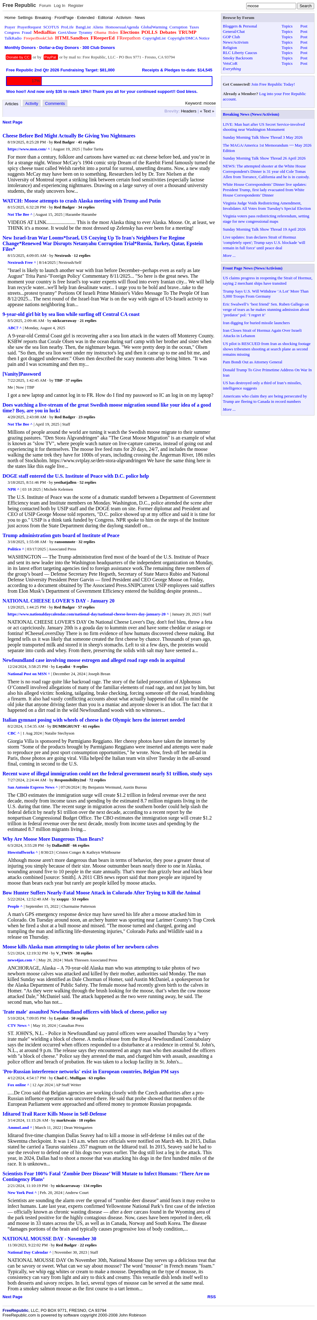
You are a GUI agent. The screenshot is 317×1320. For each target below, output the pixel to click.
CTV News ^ (19, 1025)
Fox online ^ (18, 1084)
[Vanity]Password (22, 374)
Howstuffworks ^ (23, 852)
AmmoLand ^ (20, 1127)
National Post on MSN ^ (29, 673)
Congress (12, 32)
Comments (55, 103)
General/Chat (234, 31)
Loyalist (63, 666)
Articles (12, 103)
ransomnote (64, 541)
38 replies (84, 953)
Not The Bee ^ (20, 214)
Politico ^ (16, 549)
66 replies (81, 845)
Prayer (9, 27)
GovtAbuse (67, 32)
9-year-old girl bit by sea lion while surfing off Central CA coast (71, 314)
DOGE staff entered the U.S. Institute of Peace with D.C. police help (76, 476)
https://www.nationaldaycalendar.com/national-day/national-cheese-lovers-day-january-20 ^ (88, 614)
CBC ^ (14, 733)
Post (303, 26)
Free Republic (19, 5)
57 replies (86, 607)
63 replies (97, 1077)
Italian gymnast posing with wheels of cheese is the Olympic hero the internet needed (94, 720)
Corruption (178, 27)
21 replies (88, 320)
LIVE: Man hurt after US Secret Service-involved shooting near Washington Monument (264, 127)
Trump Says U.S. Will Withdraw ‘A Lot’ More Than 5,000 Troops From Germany (265, 294)
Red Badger (64, 142)
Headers (188, 111)
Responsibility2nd (70, 780)
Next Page (12, 122)
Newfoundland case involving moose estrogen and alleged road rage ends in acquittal (94, 660)
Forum (45, 5)
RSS (211, 1296)
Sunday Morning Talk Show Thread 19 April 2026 (264, 229)
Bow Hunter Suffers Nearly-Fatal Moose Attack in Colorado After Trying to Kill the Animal (101, 892)
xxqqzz (63, 899)
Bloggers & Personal (240, 26)
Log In (59, 5)
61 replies (91, 726)
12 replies (82, 255)
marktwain (66, 1120)
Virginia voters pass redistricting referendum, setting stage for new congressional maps (266, 219)
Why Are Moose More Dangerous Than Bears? (53, 839)
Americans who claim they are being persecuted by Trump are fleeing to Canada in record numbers (265, 399)
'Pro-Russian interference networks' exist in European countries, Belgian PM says (91, 1071)
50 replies (79, 1018)
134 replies (92, 1185)
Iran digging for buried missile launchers (256, 322)
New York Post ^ (22, 1192)
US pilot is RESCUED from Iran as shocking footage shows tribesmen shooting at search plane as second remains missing (266, 349)
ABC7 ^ (15, 327)
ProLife (67, 27)
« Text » (207, 111)
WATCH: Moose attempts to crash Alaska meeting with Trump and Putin (82, 200)
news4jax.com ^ (21, 960)
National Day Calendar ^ (30, 1252)
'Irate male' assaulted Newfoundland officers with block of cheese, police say (85, 1011)
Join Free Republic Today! (273, 84)
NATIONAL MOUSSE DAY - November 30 (49, 1238)
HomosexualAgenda (122, 27)
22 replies (88, 1245)
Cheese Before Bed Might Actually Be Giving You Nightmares (69, 135)
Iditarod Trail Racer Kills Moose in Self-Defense (55, 1114)
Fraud (26, 32)
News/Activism (235, 42)
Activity (31, 103)
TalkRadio (12, 38)
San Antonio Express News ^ (33, 787)
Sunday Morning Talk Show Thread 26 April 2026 (264, 158)
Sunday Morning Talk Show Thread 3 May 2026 (262, 137)
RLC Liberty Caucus (240, 52)
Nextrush (62, 255)
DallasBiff (61, 845)
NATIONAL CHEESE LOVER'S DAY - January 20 (58, 600)
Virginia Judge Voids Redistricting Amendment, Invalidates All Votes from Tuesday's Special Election (267, 206)
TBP (58, 380)
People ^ (15, 906)
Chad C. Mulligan (70, 1077)
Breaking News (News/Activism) (251, 114)
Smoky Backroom (238, 58)
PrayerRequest (29, 27)
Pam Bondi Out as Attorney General (252, 362)
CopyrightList (154, 38)
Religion (230, 47)
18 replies (87, 1120)
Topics (287, 26)
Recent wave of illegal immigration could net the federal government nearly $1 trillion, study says (107, 773)
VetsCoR (230, 63)
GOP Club (231, 36)
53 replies (80, 899)
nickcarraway (64, 320)
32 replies (86, 541)
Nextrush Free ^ (22, 262)
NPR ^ (14, 489)
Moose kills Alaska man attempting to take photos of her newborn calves (81, 946)
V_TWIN (64, 953)
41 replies (86, 142)
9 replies (80, 666)
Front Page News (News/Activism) (253, 268)
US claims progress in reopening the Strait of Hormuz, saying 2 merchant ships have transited (267, 281)
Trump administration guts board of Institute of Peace (61, 535)
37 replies (73, 380)
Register (75, 5)
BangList (83, 27)
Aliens (98, 27)
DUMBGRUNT (66, 726)
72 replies (97, 780)
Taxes (194, 27)
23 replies (86, 417)
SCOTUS (51, 27)
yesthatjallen (65, 482)
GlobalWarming (154, 27)
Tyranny (85, 32)
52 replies (88, 482)
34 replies (86, 207)
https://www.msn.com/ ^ (29, 149)
